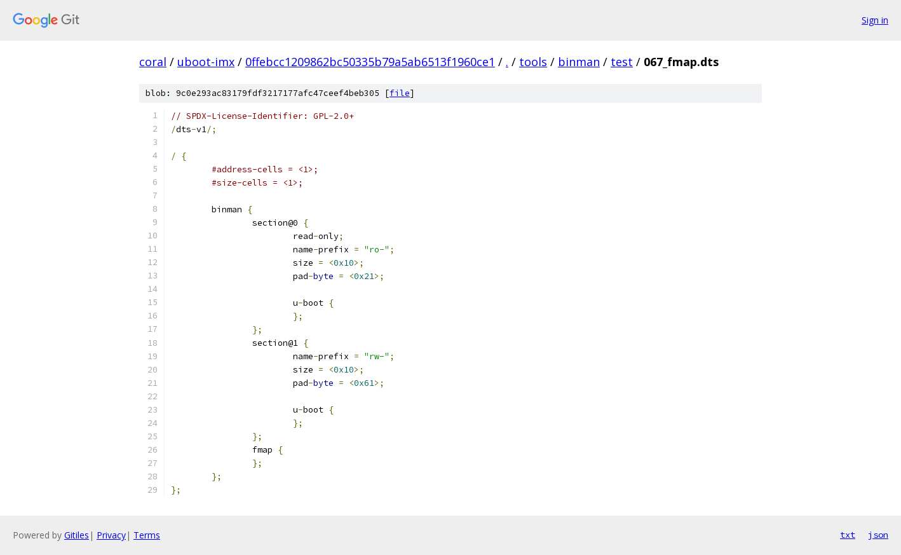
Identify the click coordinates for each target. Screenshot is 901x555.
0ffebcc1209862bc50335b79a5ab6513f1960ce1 (370, 61)
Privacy (111, 535)
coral (152, 61)
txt (847, 534)
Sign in (875, 20)
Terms (146, 535)
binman (579, 61)
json (878, 534)
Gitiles (76, 535)
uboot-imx (205, 61)
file (400, 93)
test (622, 61)
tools (533, 61)
